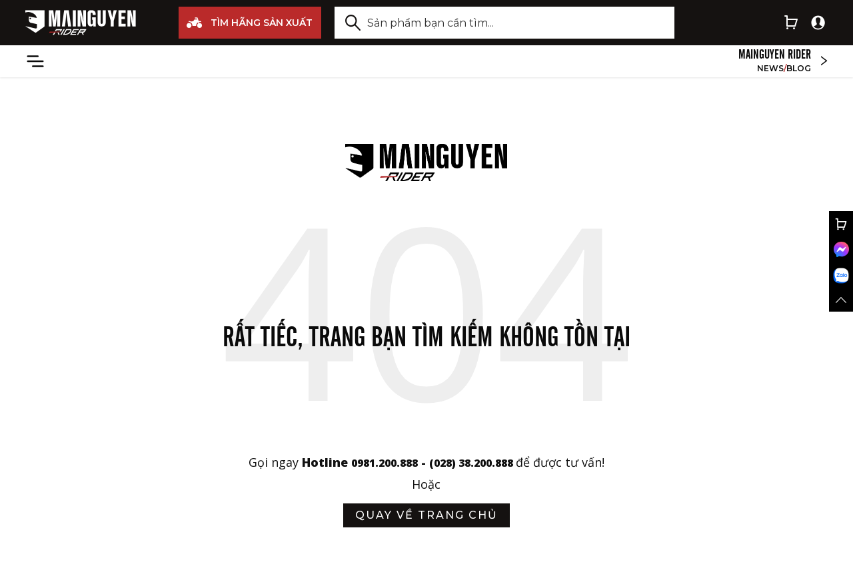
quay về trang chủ (426, 515)
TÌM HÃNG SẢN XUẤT (250, 23)
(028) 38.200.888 (478, 462)
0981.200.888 (376, 462)
